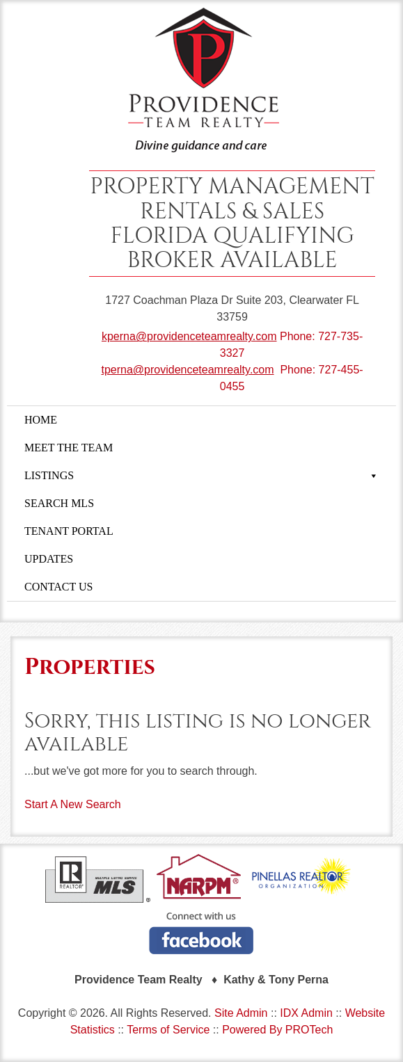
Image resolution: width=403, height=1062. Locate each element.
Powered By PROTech (277, 1030)
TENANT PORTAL (68, 531)
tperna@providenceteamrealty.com (187, 370)
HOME (40, 420)
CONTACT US (58, 587)
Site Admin (240, 1013)
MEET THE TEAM (68, 447)
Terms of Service (168, 1030)
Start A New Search (72, 804)
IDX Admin (306, 1013)
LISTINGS (201, 476)
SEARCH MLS (59, 503)
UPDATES (48, 559)
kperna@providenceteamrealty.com (189, 336)
